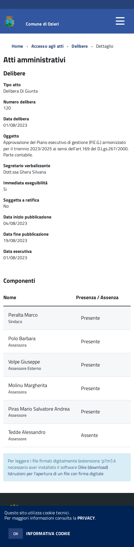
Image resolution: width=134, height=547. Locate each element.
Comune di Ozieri (42, 24)
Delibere (80, 46)
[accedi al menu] (120, 21)
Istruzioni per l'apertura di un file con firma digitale (55, 473)
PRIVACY (86, 518)
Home (17, 46)
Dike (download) (93, 467)
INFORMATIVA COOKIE (48, 533)
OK (15, 533)
